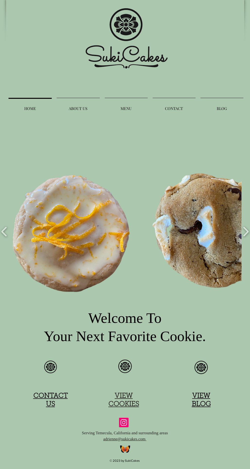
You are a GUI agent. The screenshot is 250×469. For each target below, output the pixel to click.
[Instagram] (124, 422)
